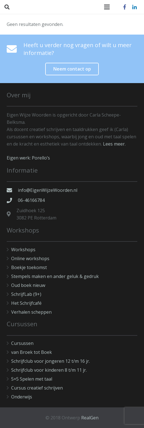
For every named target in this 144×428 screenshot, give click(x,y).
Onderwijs (21, 397)
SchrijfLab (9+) (26, 294)
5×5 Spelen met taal (31, 379)
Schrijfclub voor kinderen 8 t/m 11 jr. (49, 370)
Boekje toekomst (29, 267)
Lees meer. (114, 144)
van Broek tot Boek (31, 352)
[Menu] (106, 7)
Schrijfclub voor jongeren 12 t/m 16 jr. (50, 361)
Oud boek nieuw (28, 285)
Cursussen (22, 343)
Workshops (23, 249)
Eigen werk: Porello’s (28, 158)
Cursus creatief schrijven (37, 388)
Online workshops (30, 258)
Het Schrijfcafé (26, 303)
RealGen (90, 418)
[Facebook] (124, 7)
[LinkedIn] (134, 7)
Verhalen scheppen (31, 312)
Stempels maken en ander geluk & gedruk (55, 276)
